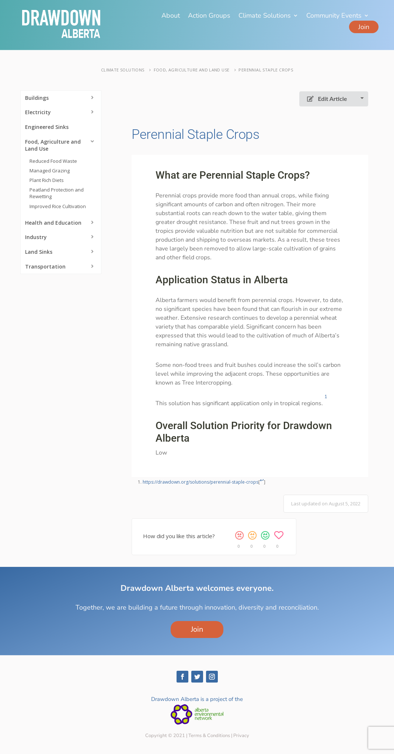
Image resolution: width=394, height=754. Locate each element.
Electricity (38, 112)
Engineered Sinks (47, 126)
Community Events (334, 16)
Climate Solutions (264, 16)
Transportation (45, 266)
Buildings (37, 97)
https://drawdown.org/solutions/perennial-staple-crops (200, 482)
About (170, 16)
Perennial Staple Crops (265, 70)
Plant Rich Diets (46, 180)
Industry (36, 237)
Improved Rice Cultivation (57, 206)
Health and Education (53, 222)
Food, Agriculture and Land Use (192, 70)
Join (363, 26)
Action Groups (209, 16)
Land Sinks (38, 251)
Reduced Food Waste (53, 161)
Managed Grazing (49, 170)
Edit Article (327, 98)
